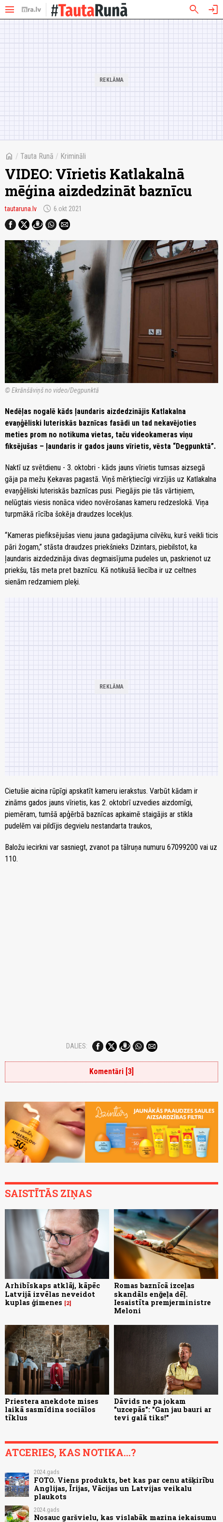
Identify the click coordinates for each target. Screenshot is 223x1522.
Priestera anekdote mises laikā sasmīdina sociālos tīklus (51, 1410)
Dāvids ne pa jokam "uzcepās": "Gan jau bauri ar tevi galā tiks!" (162, 1410)
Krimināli (73, 156)
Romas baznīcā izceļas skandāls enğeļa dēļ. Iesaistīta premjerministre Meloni (162, 1298)
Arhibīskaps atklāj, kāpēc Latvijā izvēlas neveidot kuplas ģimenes (52, 1294)
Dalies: (76, 1046)
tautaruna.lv (21, 209)
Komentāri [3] (111, 1071)
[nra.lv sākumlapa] (31, 10)
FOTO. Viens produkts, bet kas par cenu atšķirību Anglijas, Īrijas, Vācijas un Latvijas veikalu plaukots (124, 1489)
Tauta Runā (37, 156)
